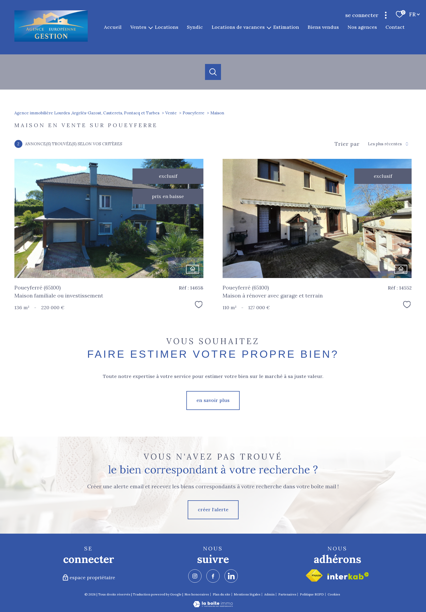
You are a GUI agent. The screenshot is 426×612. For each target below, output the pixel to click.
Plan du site (221, 594)
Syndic (195, 27)
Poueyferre (193, 112)
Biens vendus (323, 27)
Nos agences (362, 27)
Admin (269, 594)
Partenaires (287, 594)
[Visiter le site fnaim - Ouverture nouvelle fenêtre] (314, 575)
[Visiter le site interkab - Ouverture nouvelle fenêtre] (348, 575)
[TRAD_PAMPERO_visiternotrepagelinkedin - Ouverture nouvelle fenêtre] (231, 576)
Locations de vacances (238, 27)
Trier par (347, 144)
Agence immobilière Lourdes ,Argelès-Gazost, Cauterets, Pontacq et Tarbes (86, 112)
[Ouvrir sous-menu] (150, 27)
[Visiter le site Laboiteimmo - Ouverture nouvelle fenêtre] (213, 605)
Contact (395, 27)
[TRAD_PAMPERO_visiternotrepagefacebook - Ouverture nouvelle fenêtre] (213, 576)
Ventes (138, 27)
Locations (166, 27)
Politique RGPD (312, 594)
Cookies (334, 594)
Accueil (113, 27)
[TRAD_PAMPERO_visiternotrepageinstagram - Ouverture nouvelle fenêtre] (195, 576)
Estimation (286, 27)
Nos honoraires (196, 594)
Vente (171, 112)
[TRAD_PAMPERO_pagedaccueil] (51, 41)
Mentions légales (247, 594)
